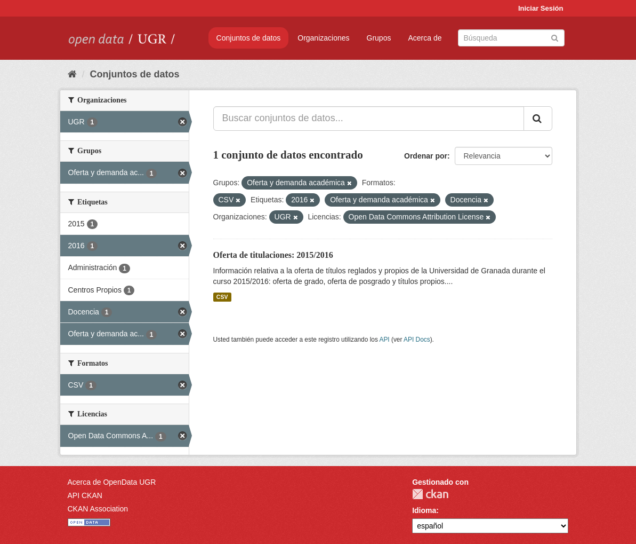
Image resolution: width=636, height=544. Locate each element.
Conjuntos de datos (248, 38)
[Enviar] (554, 37)
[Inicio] (72, 74)
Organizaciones (323, 38)
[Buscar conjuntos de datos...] (368, 118)
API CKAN (85, 495)
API (384, 339)
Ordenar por (425, 156)
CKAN (430, 494)
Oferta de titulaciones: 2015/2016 (273, 254)
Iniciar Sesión (540, 8)
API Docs (417, 339)
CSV (222, 297)
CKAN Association (98, 508)
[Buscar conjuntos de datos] (511, 37)
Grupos (379, 38)
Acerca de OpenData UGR (112, 482)
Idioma (424, 510)
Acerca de (424, 38)
